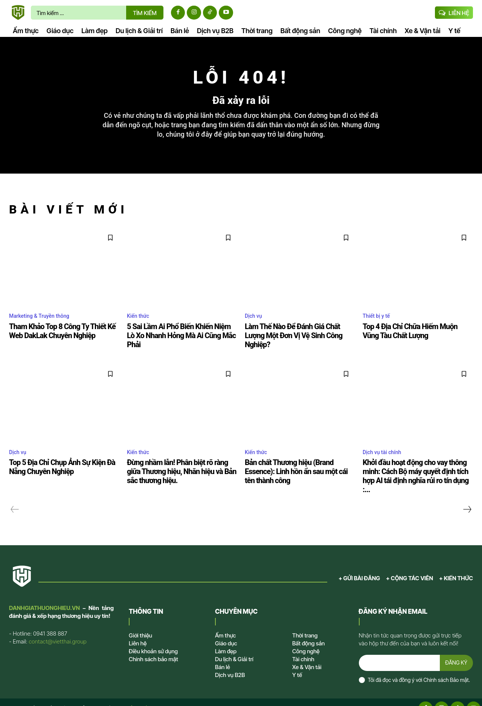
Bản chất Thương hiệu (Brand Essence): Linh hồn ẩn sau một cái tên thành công (298, 464)
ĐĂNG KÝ (455, 649)
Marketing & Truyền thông (43, 322)
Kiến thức (140, 322)
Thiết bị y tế (378, 322)
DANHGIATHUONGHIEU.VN (44, 594)
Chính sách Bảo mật (445, 668)
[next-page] (467, 495)
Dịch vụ (255, 322)
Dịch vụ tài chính (385, 449)
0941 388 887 (50, 619)
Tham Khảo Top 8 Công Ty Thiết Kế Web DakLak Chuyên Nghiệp (63, 337)
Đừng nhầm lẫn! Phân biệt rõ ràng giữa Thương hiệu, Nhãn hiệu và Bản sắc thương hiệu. (178, 468)
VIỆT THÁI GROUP (147, 696)
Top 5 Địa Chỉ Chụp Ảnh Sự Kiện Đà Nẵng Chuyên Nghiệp (64, 464)
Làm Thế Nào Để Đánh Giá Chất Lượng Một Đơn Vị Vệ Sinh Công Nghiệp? (296, 337)
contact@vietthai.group (58, 627)
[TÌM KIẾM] (144, 13)
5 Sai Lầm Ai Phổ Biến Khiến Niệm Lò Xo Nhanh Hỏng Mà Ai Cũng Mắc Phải (181, 337)
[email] (398, 650)
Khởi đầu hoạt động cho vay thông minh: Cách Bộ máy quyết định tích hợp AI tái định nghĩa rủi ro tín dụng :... (417, 468)
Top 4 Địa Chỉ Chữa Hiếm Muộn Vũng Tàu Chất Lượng (413, 337)
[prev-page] (15, 495)
